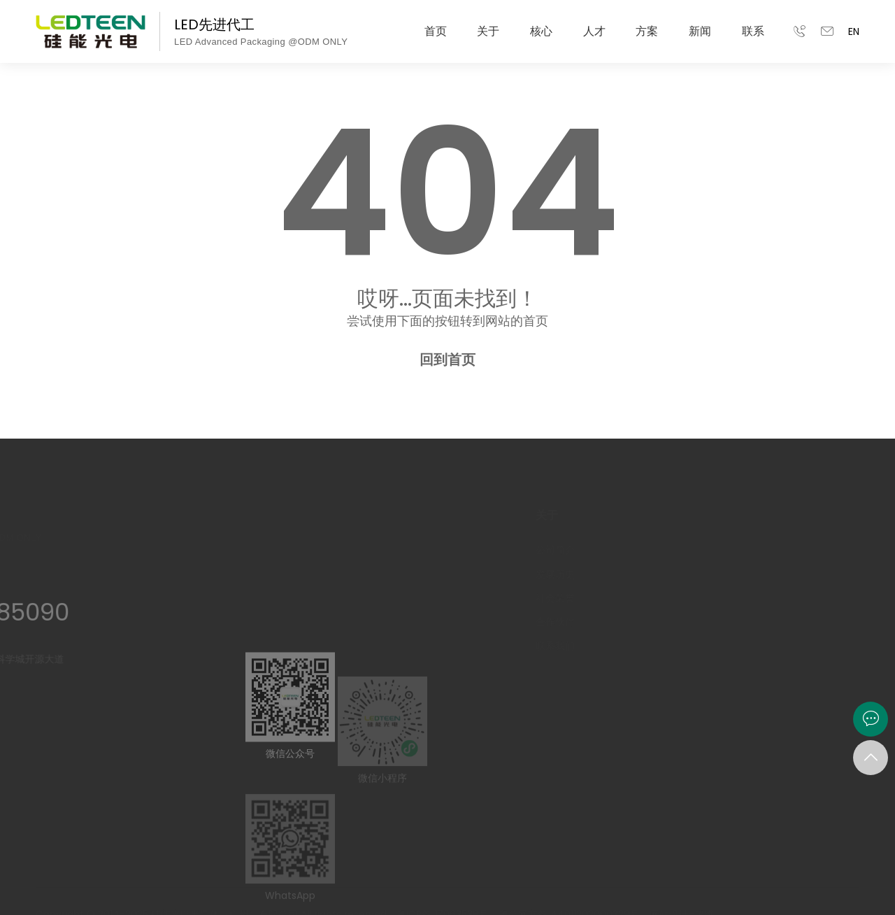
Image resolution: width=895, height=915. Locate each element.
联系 (753, 31)
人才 (594, 31)
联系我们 (538, 645)
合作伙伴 (538, 622)
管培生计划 (719, 550)
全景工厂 (623, 622)
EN (853, 31)
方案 (647, 31)
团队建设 (714, 598)
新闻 (700, 31)
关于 (488, 31)
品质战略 (623, 598)
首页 (435, 31)
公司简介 (538, 550)
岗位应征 (714, 574)
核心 (541, 31)
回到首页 (447, 359)
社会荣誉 (538, 598)
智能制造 (623, 574)
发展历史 (538, 574)
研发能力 (623, 550)
